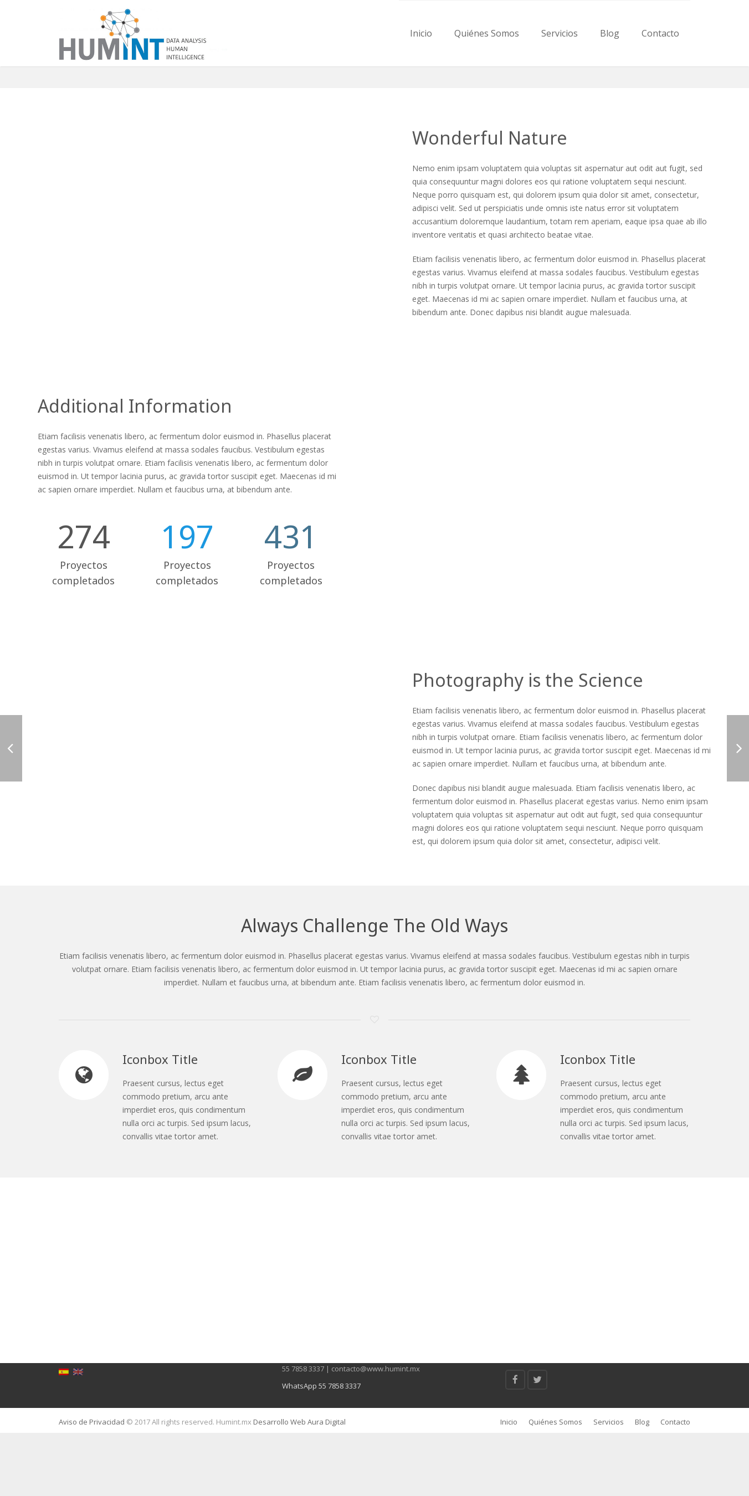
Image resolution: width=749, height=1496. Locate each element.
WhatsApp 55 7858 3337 (321, 1449)
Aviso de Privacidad (92, 1485)
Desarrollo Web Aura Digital (299, 1485)
